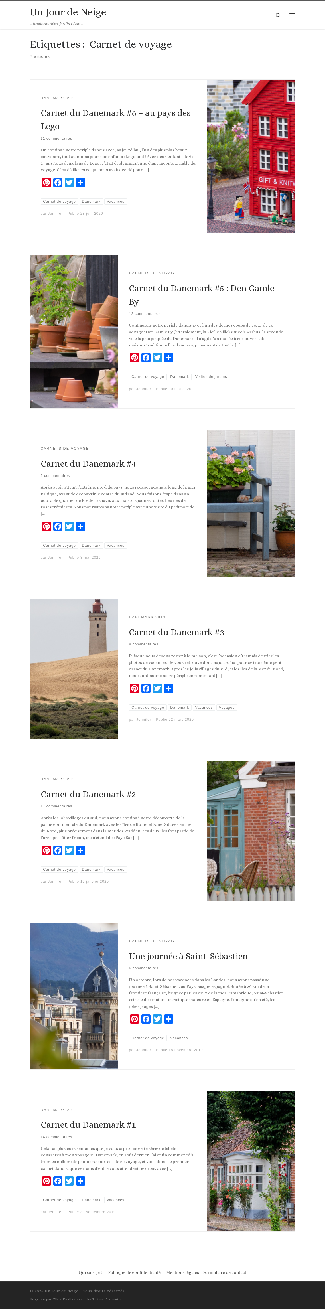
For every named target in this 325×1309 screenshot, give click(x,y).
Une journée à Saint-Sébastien (188, 956)
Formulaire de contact (224, 1272)
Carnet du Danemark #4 (88, 464)
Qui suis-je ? (90, 1272)
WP (55, 1299)
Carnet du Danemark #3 (176, 632)
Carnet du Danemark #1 (88, 1125)
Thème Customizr (107, 1299)
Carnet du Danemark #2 (88, 794)
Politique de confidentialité (134, 1272)
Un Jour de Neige (61, 1291)
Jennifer (55, 214)
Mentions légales (182, 1272)
